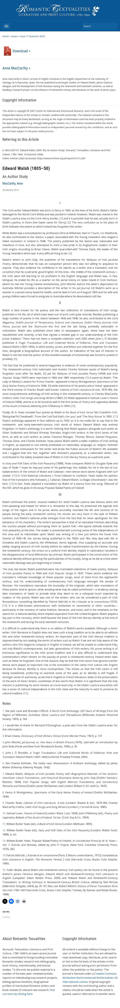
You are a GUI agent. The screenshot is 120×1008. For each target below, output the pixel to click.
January (9, 189)
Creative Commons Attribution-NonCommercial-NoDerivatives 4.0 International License (90, 977)
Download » (16, 51)
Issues (14, 36)
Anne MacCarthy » (16, 68)
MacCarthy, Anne (12, 183)
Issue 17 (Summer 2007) (32, 36)
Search (113, 26)
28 (3, 189)
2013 (16, 189)
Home (5, 36)
